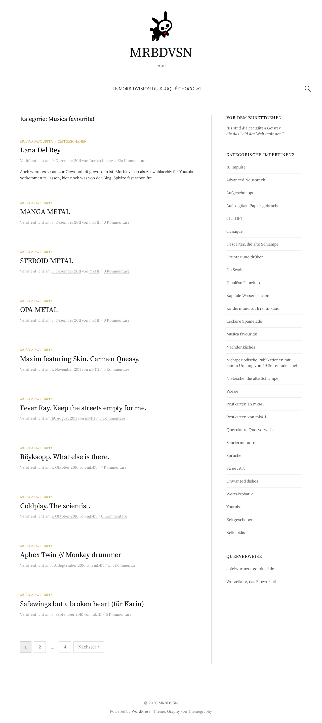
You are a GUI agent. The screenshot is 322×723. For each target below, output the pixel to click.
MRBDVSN (161, 52)
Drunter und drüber (244, 256)
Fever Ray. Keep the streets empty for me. (83, 408)
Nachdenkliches (240, 347)
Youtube (234, 506)
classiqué (234, 231)
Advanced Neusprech (245, 179)
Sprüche (234, 455)
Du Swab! (235, 269)
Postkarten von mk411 (246, 416)
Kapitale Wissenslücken (247, 295)
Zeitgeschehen (72, 141)
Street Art (235, 468)
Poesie (232, 391)
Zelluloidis (235, 532)
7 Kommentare (114, 467)
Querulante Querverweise (250, 429)
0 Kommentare (117, 222)
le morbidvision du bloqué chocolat (157, 88)
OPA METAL (39, 309)
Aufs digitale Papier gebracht (252, 205)
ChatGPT (234, 218)
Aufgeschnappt (240, 192)
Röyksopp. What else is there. (64, 457)
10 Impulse (236, 166)
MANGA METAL (45, 212)
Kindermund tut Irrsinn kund (252, 308)
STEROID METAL (46, 261)
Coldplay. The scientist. (55, 506)
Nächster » (89, 647)
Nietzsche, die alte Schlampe (252, 378)
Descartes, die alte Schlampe (252, 244)
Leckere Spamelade (244, 321)
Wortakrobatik (239, 493)
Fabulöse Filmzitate (243, 282)
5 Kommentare (119, 614)
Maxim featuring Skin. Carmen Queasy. (80, 359)
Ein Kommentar (131, 160)
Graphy (173, 711)
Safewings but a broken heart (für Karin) (82, 604)
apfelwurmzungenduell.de (250, 568)
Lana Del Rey (40, 150)
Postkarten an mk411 (245, 403)
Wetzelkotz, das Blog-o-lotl (251, 581)
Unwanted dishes (242, 481)
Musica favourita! (37, 141)
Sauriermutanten (242, 442)
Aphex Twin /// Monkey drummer (70, 554)
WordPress (141, 711)
